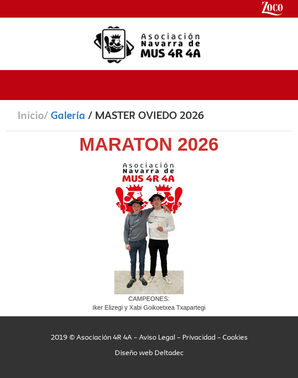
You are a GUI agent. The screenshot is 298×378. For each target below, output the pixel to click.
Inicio (31, 115)
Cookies (235, 337)
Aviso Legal (157, 337)
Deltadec (169, 352)
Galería (68, 115)
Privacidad (198, 337)
